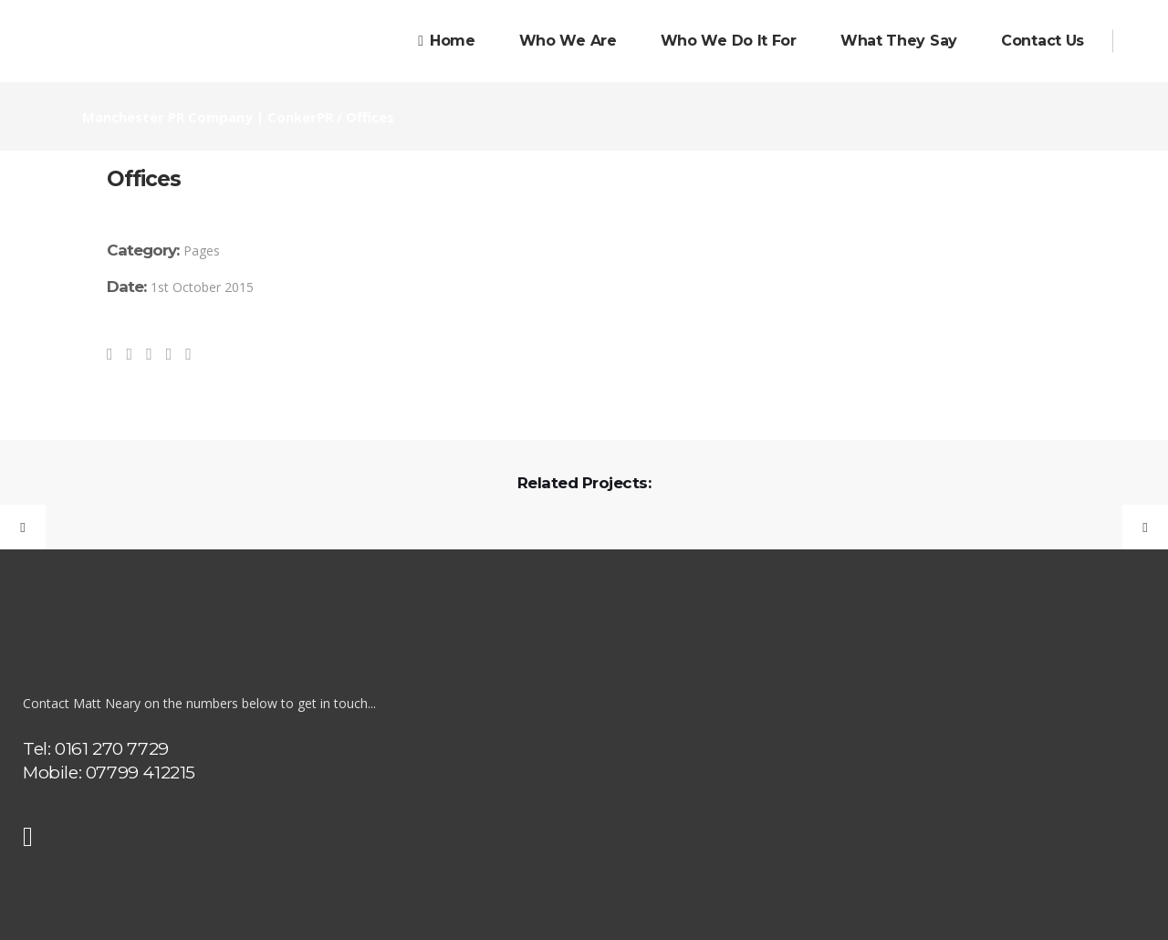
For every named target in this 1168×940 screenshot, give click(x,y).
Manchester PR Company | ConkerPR (207, 117)
